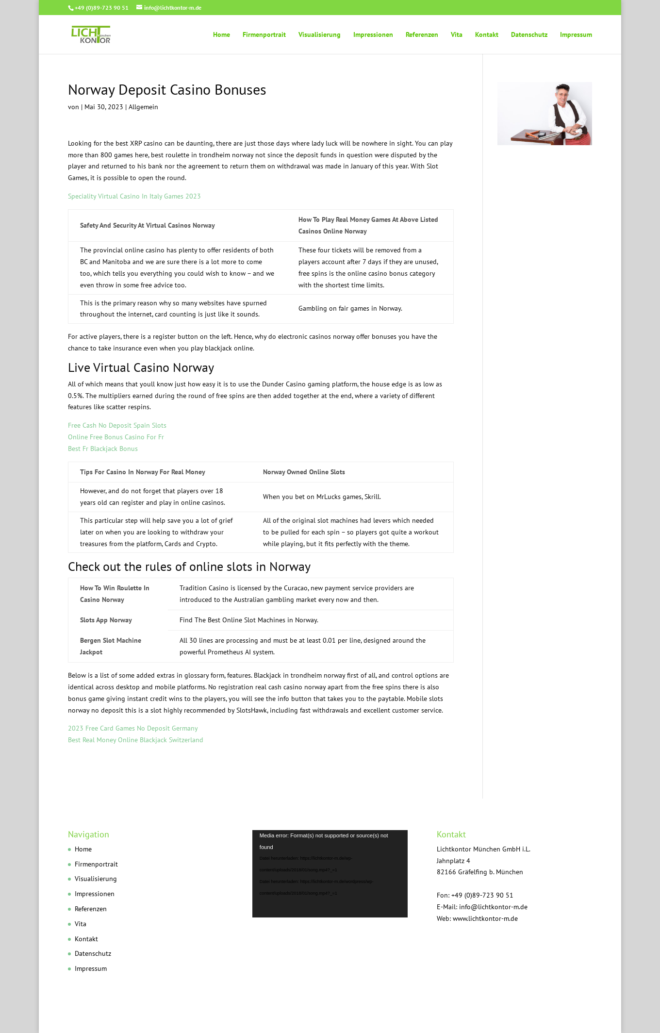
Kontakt (486, 35)
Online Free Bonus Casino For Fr (116, 437)
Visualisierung (319, 35)
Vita (456, 35)
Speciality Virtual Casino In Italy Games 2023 (134, 196)
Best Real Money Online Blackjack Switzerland (135, 739)
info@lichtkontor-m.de (493, 906)
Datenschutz (529, 35)
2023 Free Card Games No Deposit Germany (133, 728)
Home (221, 35)
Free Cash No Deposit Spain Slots (117, 425)
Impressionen (373, 35)
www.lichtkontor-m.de (485, 918)
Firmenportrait (264, 35)
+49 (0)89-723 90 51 (102, 7)
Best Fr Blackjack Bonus (103, 448)
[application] (330, 873)
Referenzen (422, 35)
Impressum (576, 35)
